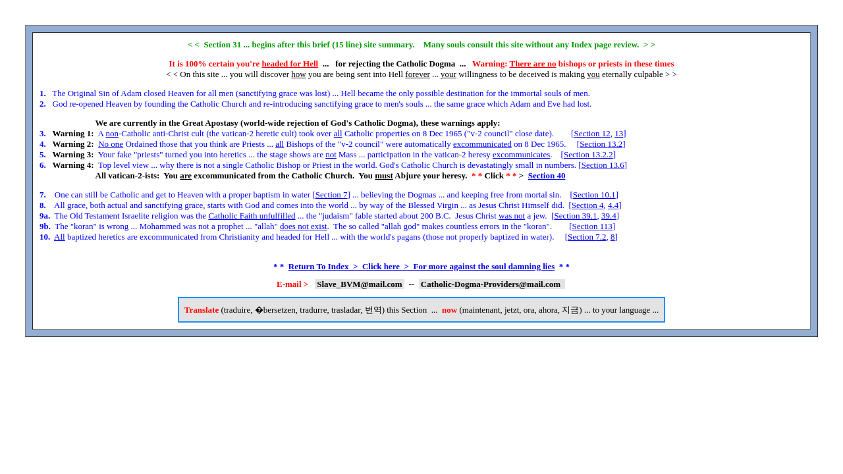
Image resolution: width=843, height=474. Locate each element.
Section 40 (547, 175)
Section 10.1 (594, 194)
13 (618, 133)
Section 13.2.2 (588, 154)
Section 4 (588, 205)
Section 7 (331, 194)
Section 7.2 (587, 237)
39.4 (608, 216)
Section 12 (592, 133)
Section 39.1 (575, 216)
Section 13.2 (601, 144)
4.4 (613, 205)
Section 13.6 (603, 165)
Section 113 (592, 226)
